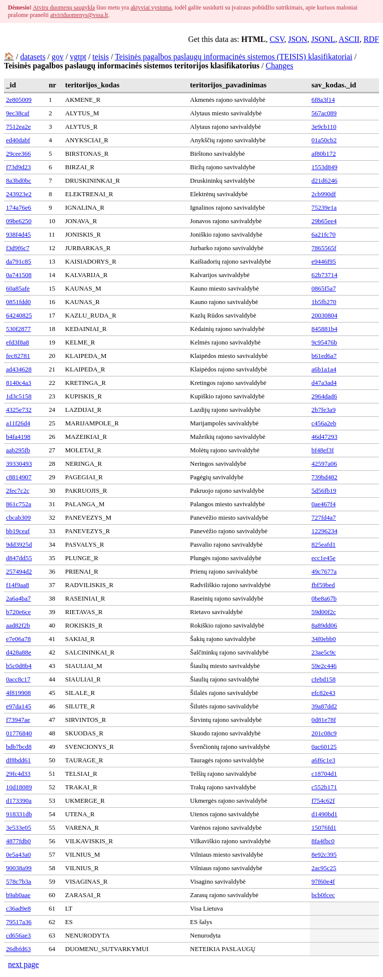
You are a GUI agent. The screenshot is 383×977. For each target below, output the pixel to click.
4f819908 (18, 692)
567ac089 (324, 113)
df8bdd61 (18, 760)
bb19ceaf (18, 531)
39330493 (19, 463)
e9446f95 (324, 261)
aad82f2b (18, 625)
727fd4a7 (324, 517)
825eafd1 (324, 544)
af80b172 (324, 153)
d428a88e (18, 652)
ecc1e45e (324, 558)
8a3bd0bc (18, 180)
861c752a (18, 504)
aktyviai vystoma (151, 7)
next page (23, 964)
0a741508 (18, 275)
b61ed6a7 (324, 355)
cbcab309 (18, 517)
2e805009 (18, 99)
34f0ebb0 (324, 639)
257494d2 (19, 571)
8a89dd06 (324, 625)
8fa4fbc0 (323, 841)
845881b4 (325, 328)
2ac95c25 (324, 868)
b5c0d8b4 (18, 665)
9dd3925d (19, 544)
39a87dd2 (324, 706)
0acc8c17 (18, 679)
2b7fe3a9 (324, 409)
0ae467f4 (324, 504)
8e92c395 (324, 854)
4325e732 (18, 409)
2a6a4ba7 (18, 598)
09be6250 (18, 221)
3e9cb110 (324, 126)
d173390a (18, 800)
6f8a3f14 (323, 99)
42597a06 (324, 463)
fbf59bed (323, 585)
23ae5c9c (324, 652)
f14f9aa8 (17, 585)
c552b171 (324, 787)
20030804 (325, 315)
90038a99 (18, 868)
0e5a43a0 (18, 854)
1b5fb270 (324, 302)
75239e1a (324, 207)
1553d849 (325, 167)
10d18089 (19, 787)
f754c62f (323, 800)
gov (58, 56)
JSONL (323, 39)
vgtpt (78, 56)
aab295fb (18, 450)
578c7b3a (18, 881)
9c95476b (324, 342)
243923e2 (18, 194)
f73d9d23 (18, 167)
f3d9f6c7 (17, 248)
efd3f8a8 (17, 342)
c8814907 (18, 477)
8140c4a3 (18, 382)
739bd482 (325, 477)
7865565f (324, 248)
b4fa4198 (18, 436)
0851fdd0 (18, 302)
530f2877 (18, 328)
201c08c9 (324, 733)
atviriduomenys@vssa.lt (79, 14)
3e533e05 (18, 827)
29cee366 (18, 153)
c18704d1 (324, 773)
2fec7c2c (17, 490)
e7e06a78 (18, 639)
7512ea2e (18, 126)
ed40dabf (18, 140)
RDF (371, 39)
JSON (297, 39)
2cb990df (324, 194)
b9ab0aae (18, 895)
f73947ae (18, 719)
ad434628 (18, 369)
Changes (279, 65)
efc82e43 (324, 692)
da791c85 (18, 261)
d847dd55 (19, 558)
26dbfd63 (18, 949)
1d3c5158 (18, 396)
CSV (277, 39)
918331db (19, 814)
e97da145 (18, 706)
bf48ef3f (323, 450)
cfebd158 (324, 679)
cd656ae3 (18, 935)
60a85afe (18, 288)
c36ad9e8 (18, 908)
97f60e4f (323, 881)
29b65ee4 (324, 221)
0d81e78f (324, 719)
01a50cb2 (324, 140)
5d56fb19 (324, 490)
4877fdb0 (18, 841)
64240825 (19, 315)
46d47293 (325, 436)
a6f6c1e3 (324, 760)
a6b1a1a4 (324, 369)
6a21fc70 (324, 234)
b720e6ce (18, 612)
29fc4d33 (18, 773)
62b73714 (325, 275)
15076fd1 (324, 827)
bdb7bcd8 (18, 746)
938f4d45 (18, 234)
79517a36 (18, 922)
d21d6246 (325, 180)
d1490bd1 (325, 814)
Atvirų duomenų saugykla (64, 7)
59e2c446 (324, 665)
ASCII (349, 39)
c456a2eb (324, 423)
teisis (100, 56)
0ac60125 (324, 746)
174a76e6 (18, 207)
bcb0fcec (323, 895)
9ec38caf (17, 113)
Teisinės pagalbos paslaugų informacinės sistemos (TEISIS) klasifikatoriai (233, 56)
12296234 (325, 531)
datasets (32, 56)
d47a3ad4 (324, 382)
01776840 (19, 733)
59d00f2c (324, 612)
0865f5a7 (324, 288)
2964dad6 (324, 396)
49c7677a (324, 571)
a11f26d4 (18, 423)
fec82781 (18, 355)
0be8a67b (324, 598)
